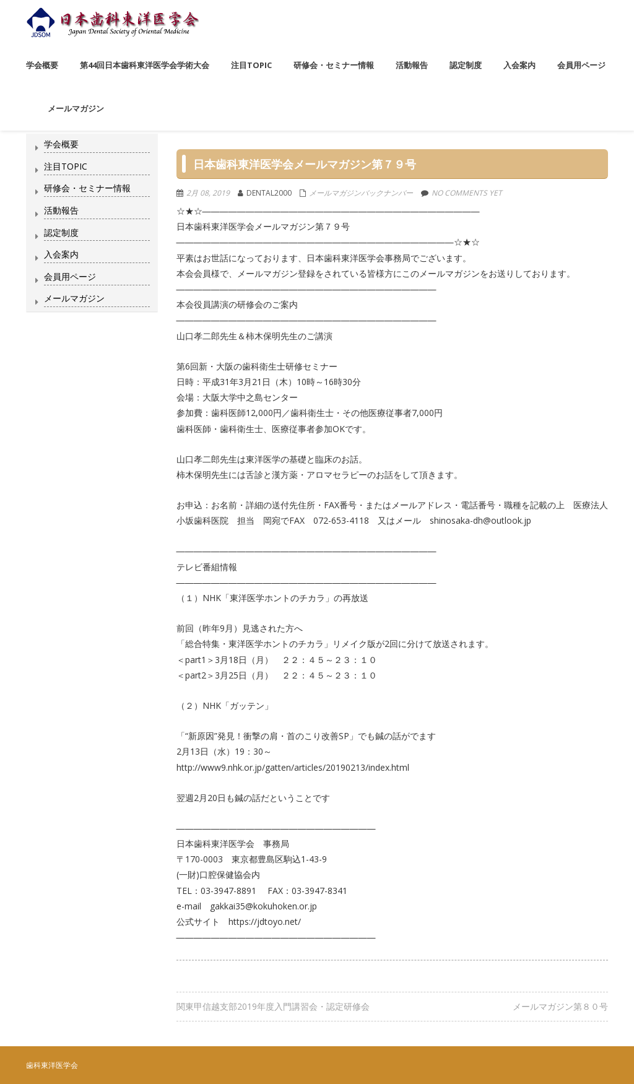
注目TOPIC (65, 166)
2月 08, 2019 (208, 193)
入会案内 (61, 254)
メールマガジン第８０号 (560, 1006)
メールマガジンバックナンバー (361, 193)
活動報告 (61, 210)
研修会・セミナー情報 (87, 188)
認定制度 (61, 232)
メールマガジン (74, 298)
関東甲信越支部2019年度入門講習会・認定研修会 (273, 1006)
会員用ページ (70, 276)
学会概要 (61, 144)
